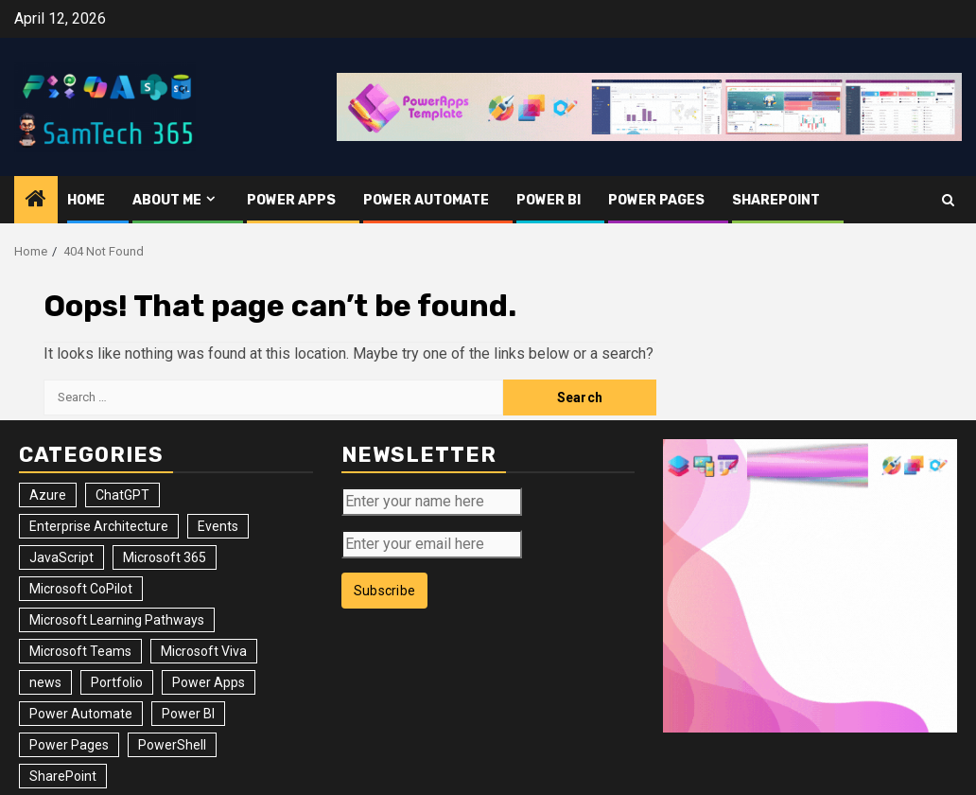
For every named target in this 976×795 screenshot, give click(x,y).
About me (166, 200)
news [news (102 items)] (45, 682)
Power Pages (656, 200)
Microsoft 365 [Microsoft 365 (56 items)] (164, 557)
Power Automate (426, 200)
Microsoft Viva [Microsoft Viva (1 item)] (204, 651)
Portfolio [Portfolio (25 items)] (117, 682)
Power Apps (291, 200)
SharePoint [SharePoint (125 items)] (62, 776)
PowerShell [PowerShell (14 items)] (172, 744)
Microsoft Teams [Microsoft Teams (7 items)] (80, 651)
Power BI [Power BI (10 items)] (188, 713)
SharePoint (776, 200)
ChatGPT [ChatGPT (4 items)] (122, 495)
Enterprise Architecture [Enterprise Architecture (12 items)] (98, 526)
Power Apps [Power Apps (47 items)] (208, 682)
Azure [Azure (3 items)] (47, 495)
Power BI (548, 200)
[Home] (36, 200)
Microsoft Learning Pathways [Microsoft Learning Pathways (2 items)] (116, 619)
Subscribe (385, 590)
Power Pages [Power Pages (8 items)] (69, 744)
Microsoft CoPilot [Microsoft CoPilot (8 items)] (80, 588)
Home (86, 200)
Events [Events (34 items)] (218, 526)
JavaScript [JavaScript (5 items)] (61, 557)
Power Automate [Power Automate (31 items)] (80, 713)
